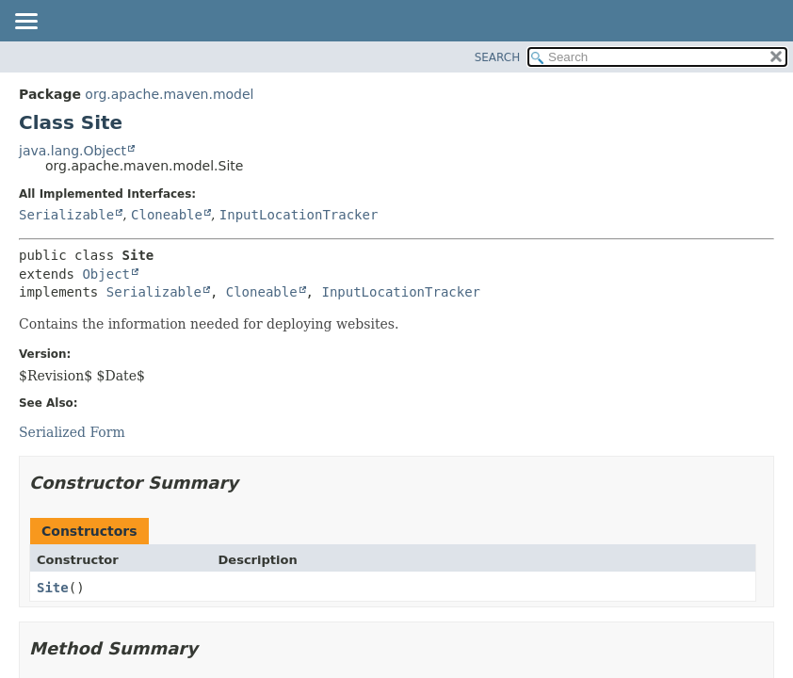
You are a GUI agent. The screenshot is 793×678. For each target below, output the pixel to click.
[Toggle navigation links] (25, 22)
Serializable (66, 214)
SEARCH (498, 57)
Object (106, 274)
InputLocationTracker (299, 214)
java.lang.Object (72, 150)
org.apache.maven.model (169, 94)
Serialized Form (72, 432)
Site (53, 587)
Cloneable (166, 214)
